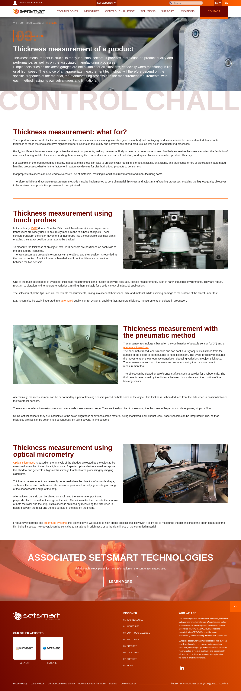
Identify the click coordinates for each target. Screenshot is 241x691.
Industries (131, 626)
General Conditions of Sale (61, 683)
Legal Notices (37, 683)
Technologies (133, 620)
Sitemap (113, 683)
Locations (131, 652)
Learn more (120, 582)
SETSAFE (51, 650)
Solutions (131, 639)
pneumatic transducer (136, 347)
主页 (15, 23)
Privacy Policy (20, 683)
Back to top (235, 606)
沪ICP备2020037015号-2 (215, 683)
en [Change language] (216, 3)
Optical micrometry (24, 462)
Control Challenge (31, 23)
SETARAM (24, 650)
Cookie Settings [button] (129, 683)
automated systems (55, 522)
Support (130, 646)
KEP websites (105, 3)
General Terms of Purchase (92, 683)
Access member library (27, 3)
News (128, 665)
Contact (130, 659)
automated (67, 300)
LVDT (34, 228)
